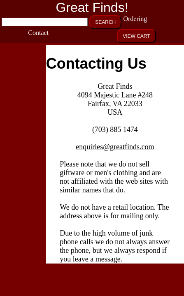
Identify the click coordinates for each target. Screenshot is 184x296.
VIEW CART (136, 36)
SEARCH (105, 22)
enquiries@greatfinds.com (115, 147)
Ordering (133, 18)
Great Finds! (92, 7)
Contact (38, 32)
